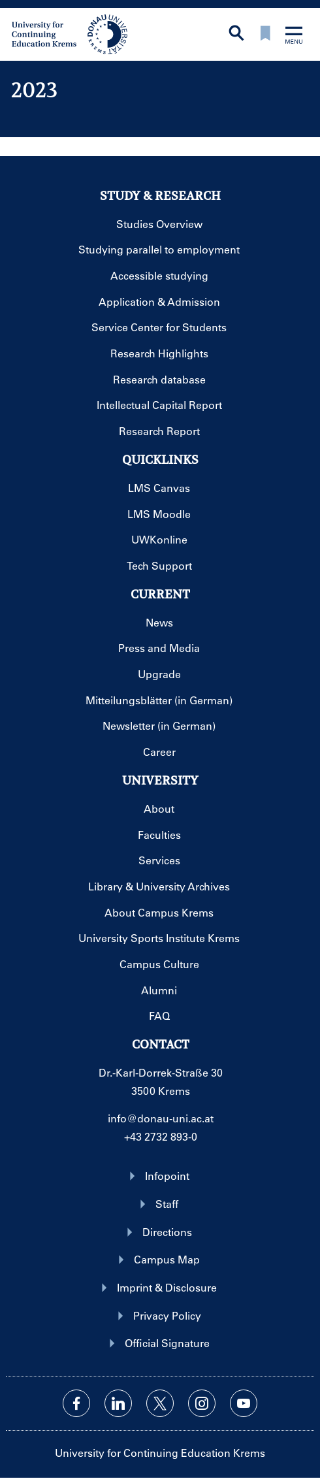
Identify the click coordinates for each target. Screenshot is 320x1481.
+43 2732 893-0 (160, 1136)
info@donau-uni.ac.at (161, 1118)
